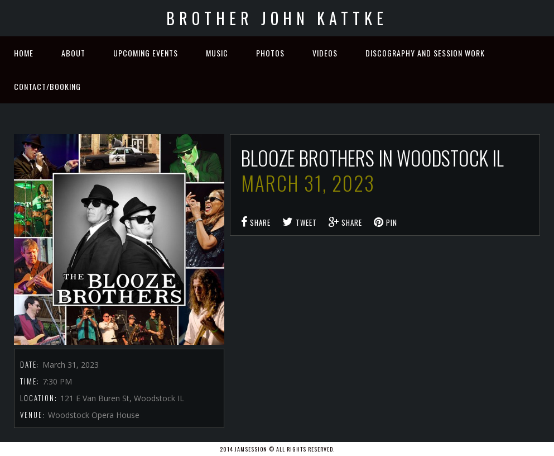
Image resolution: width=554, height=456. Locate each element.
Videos (325, 53)
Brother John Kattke (277, 18)
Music (217, 53)
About (73, 53)
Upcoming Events (145, 53)
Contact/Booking (47, 86)
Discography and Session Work (425, 53)
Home (23, 53)
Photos (270, 53)
